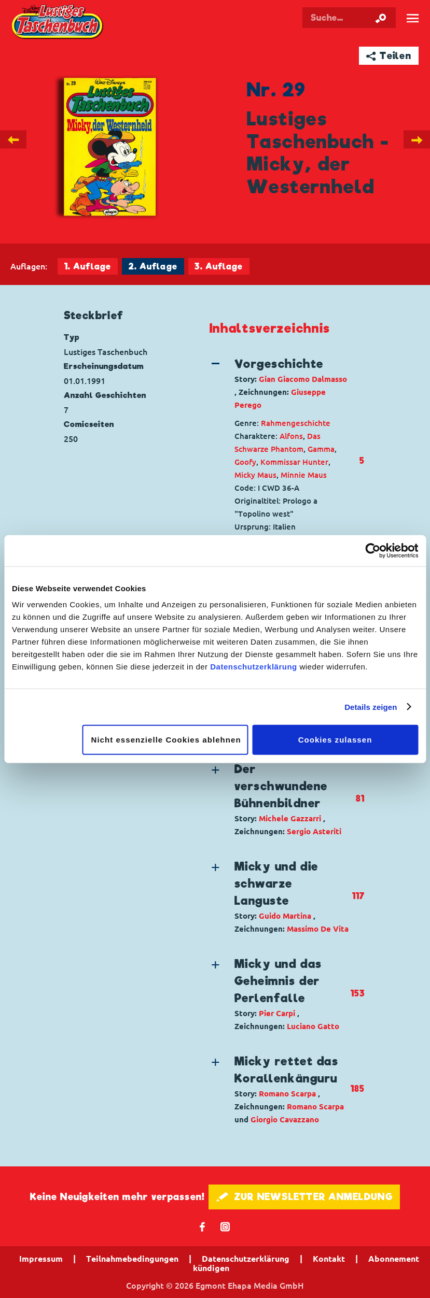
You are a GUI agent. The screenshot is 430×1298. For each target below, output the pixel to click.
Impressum (41, 1258)
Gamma (321, 449)
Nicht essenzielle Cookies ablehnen (166, 739)
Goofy (245, 462)
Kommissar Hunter (294, 462)
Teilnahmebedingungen (132, 1258)
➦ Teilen (388, 55)
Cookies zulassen (335, 739)
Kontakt (329, 1258)
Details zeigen (370, 706)
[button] (280, 383)
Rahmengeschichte (295, 423)
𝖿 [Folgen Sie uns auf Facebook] (202, 1226)
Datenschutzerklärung (253, 666)
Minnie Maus (304, 474)
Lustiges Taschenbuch (58, 22)
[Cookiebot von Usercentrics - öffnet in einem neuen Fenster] (372, 550)
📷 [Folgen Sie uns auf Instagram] (225, 1226)
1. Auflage (87, 267)
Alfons (291, 436)
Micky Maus (255, 474)
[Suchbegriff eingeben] (349, 17)
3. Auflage (219, 267)
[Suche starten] (381, 17)
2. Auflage (153, 267)
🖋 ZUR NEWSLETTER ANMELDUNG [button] (304, 1196)
